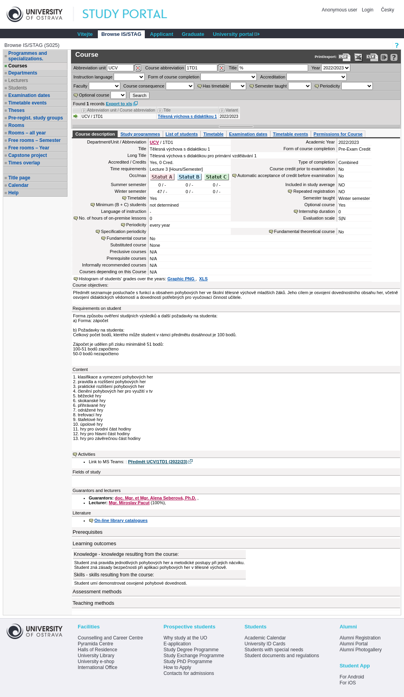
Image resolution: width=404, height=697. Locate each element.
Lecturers (18, 80)
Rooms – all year (27, 133)
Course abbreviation (164, 67)
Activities (86, 454)
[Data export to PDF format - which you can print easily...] (345, 57)
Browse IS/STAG (121, 34)
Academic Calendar (265, 638)
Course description (95, 134)
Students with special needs (274, 649)
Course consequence (144, 86)
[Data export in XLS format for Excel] (358, 57)
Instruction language (92, 77)
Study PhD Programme (187, 661)
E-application (177, 644)
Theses (16, 110)
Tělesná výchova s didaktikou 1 (187, 116)
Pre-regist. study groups (35, 118)
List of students (182, 134)
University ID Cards (265, 644)
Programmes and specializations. (27, 56)
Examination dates (29, 95)
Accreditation (273, 77)
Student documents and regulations (282, 655)
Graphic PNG (181, 278)
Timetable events (27, 103)
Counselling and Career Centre (110, 638)
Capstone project (27, 155)
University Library (96, 655)
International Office (98, 667)
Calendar (18, 185)
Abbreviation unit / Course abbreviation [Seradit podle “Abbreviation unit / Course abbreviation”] (121, 110)
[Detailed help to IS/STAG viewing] (394, 57)
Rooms (16, 125)
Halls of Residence (97, 649)
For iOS (348, 683)
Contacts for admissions (188, 673)
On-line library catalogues (121, 520)
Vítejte (85, 34)
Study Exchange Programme (193, 655)
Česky (387, 10)
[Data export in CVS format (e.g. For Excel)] (372, 57)
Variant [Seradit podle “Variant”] (232, 110)
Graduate (193, 34)
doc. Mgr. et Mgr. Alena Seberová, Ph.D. (155, 498)
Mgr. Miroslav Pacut (129, 502)
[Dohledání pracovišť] (138, 68)
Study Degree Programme (190, 649)
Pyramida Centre (95, 644)
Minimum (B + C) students (121, 204)
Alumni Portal (354, 644)
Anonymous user (340, 10)
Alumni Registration (360, 638)
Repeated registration (314, 191)
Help (13, 193)
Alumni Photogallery (361, 649)
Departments (22, 73)
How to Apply (177, 667)
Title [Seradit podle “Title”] (167, 110)
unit (89, 67)
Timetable (213, 134)
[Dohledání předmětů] (221, 68)
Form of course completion (173, 77)
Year (315, 67)
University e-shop (96, 661)
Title (233, 67)
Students (17, 88)
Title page (19, 178)
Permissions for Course (338, 134)
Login (367, 10)
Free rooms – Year (28, 148)
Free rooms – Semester (34, 140)
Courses (17, 66)
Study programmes (140, 134)
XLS (203, 278)
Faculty (80, 86)
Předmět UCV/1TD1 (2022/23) (157, 461)
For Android (352, 677)
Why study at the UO (185, 638)
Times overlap (24, 163)
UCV (154, 142)
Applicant (161, 34)
